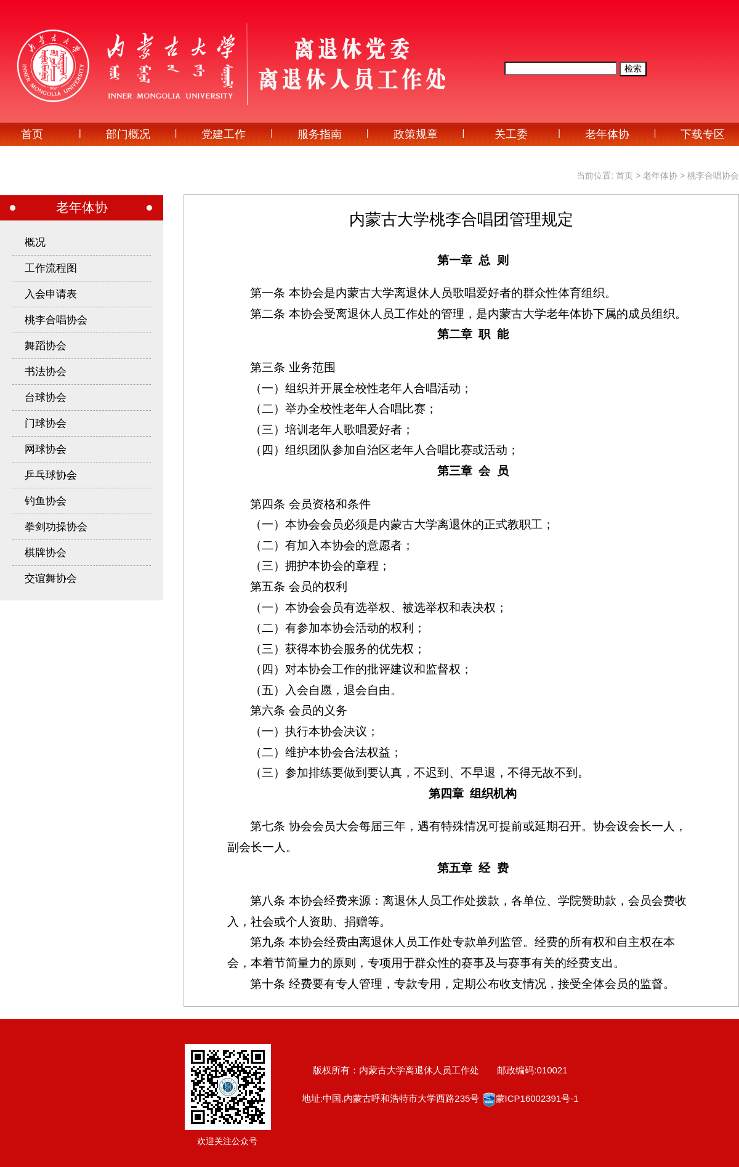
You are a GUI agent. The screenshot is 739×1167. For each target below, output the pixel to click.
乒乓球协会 (51, 475)
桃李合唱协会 (713, 175)
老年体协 (607, 134)
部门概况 (128, 134)
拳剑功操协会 (56, 527)
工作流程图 (51, 268)
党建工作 (223, 134)
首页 (32, 134)
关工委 (511, 134)
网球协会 (46, 449)
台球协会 (46, 397)
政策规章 (416, 134)
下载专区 (702, 134)
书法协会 (46, 372)
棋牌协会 (46, 553)
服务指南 (319, 134)
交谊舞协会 (51, 578)
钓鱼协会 (46, 501)
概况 (35, 242)
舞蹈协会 (46, 346)
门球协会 (46, 423)
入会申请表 (51, 294)
